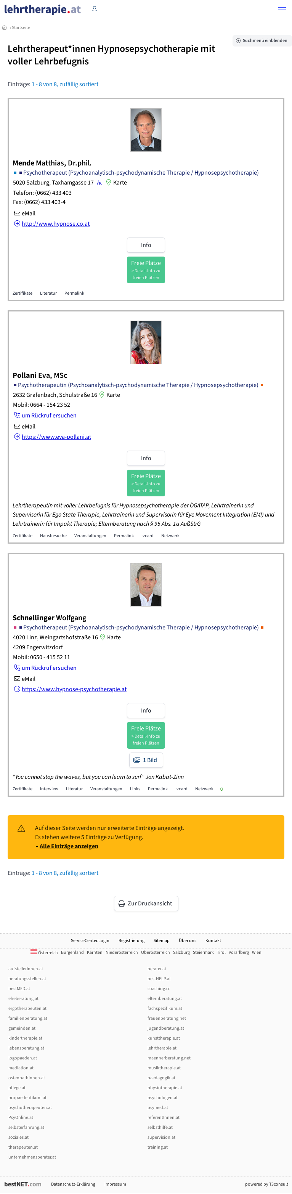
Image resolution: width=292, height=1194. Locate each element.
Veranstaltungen (90, 536)
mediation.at (21, 1068)
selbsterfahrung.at (26, 1127)
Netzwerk (170, 536)
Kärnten (95, 952)
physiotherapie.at (165, 1088)
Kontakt (213, 940)
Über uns (187, 940)
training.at (158, 1147)
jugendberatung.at (166, 1028)
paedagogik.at (161, 1078)
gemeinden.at (21, 1028)
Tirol (221, 952)
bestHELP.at (159, 979)
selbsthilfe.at (160, 1127)
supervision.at (161, 1137)
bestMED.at (19, 988)
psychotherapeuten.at (30, 1107)
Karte (115, 182)
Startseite (21, 27)
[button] (282, 10)
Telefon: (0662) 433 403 (42, 193)
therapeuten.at (23, 1147)
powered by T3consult (266, 1184)
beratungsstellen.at (27, 979)
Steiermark (203, 952)
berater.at (157, 969)
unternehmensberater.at (32, 1157)
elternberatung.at (165, 998)
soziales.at (18, 1137)
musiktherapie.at (164, 1068)
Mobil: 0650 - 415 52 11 (41, 657)
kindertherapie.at (25, 1038)
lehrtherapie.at (162, 1048)
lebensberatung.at (26, 1048)
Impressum (115, 1184)
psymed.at (158, 1107)
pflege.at (17, 1088)
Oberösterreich (155, 952)
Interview (49, 789)
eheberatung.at (23, 998)
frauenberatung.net (167, 1018)
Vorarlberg (239, 952)
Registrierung (131, 940)
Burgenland (72, 952)
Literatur (48, 293)
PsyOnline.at (20, 1117)
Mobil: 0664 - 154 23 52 (41, 405)
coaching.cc (159, 988)
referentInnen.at (164, 1117)
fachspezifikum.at (165, 1008)
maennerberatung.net (169, 1058)
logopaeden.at (22, 1058)
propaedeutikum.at (27, 1097)
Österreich (44, 953)
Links (135, 789)
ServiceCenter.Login (90, 940)
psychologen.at (163, 1097)
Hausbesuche (53, 536)
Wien (257, 952)
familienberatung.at (27, 1018)
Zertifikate (22, 293)
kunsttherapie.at (164, 1038)
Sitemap (162, 940)
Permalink (74, 293)
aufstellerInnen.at (25, 969)
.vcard (147, 536)
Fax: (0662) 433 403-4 (39, 202)
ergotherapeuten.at (27, 1008)
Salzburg (181, 952)
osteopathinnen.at (26, 1078)
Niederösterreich (122, 952)
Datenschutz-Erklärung (73, 1184)
